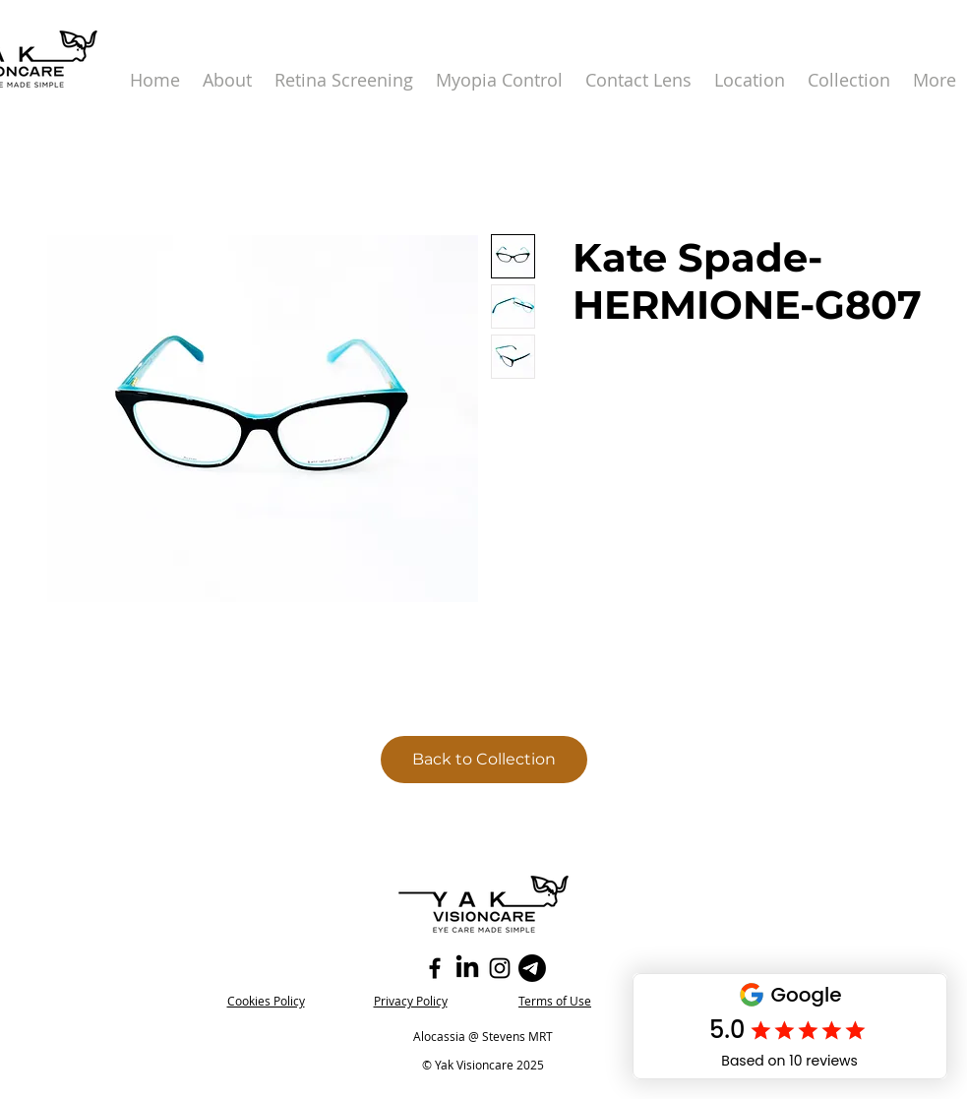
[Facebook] (435, 968)
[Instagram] (500, 968)
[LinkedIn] (467, 968)
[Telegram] (532, 968)
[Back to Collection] (484, 759)
